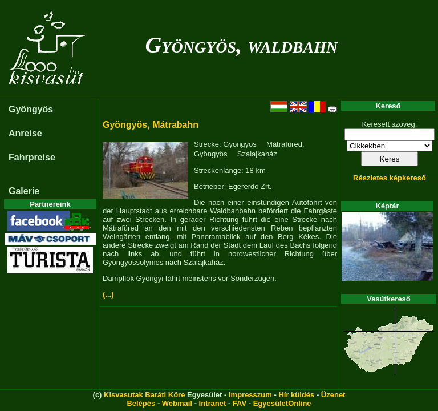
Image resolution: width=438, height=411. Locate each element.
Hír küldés (296, 394)
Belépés (141, 403)
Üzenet (333, 394)
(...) (108, 294)
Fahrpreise (32, 157)
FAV (239, 403)
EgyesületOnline (282, 403)
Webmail (177, 403)
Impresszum (250, 394)
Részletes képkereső (389, 178)
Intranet (212, 403)
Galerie (24, 191)
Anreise (25, 133)
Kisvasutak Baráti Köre (144, 394)
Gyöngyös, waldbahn (241, 45)
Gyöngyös (31, 109)
